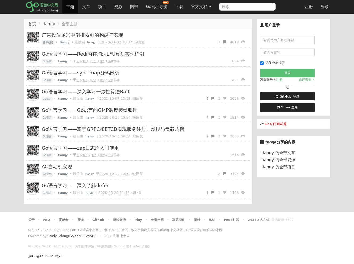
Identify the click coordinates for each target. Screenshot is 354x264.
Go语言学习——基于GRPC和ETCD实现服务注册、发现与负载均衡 (113, 129)
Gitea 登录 (287, 107)
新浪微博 (119, 220)
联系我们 (178, 220)
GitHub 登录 (287, 96)
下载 (179, 6)
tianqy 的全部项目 (278, 167)
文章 (86, 6)
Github (98, 220)
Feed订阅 (231, 220)
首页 (32, 24)
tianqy (49, 24)
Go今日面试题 (276, 124)
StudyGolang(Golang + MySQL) (73, 236)
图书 (134, 6)
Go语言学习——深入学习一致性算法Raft (86, 91)
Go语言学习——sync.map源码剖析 (80, 73)
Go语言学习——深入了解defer (75, 185)
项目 (102, 6)
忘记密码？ (307, 80)
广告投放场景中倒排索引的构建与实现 (82, 35)
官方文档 (201, 6)
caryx (89, 192)
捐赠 (197, 220)
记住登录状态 (272, 63)
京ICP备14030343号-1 (45, 256)
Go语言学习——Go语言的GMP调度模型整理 (90, 110)
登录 (325, 6)
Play (138, 220)
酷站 (212, 220)
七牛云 (125, 236)
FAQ (46, 220)
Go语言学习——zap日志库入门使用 (80, 148)
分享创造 (48, 42)
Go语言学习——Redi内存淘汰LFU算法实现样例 (93, 54)
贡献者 (63, 220)
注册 (309, 6)
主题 (70, 6)
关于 (31, 220)
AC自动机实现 (57, 166)
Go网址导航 (157, 5)
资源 (118, 6)
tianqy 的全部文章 (278, 152)
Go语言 (47, 61)
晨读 (80, 220)
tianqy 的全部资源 (278, 159)
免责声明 (157, 220)
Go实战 (47, 174)
